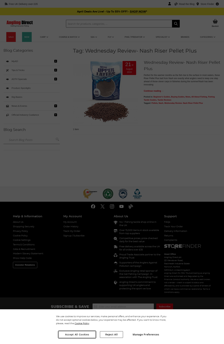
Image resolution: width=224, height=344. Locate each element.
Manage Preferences (146, 334)
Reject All (111, 334)
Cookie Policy (82, 323)
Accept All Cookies (77, 334)
